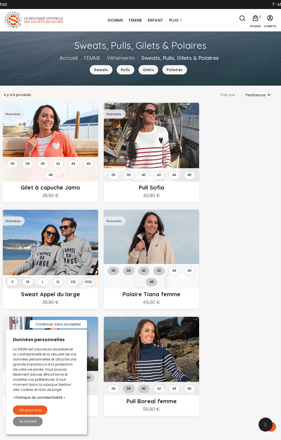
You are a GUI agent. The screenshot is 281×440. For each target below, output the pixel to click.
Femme (152, 356)
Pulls (125, 69)
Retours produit (231, 389)
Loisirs (151, 395)
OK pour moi (30, 410)
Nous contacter (91, 373)
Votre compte (232, 368)
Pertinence (259, 95)
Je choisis (28, 421)
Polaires (175, 69)
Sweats (101, 69)
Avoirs (221, 408)
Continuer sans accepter (58, 324)
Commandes (229, 399)
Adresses (224, 418)
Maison (152, 386)
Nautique (154, 376)
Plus (174, 20)
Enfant (151, 366)
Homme (153, 347)
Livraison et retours (94, 347)
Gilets (148, 69)
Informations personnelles (242, 379)
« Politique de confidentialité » (39, 397)
